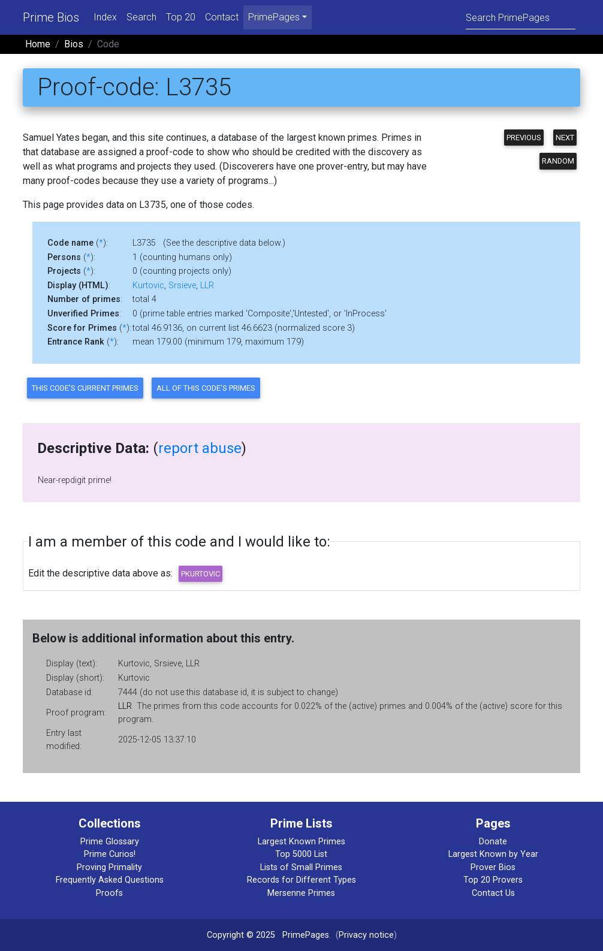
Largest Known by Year (493, 854)
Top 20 (180, 17)
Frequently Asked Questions (110, 880)
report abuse (200, 448)
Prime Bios (51, 17)
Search (141, 17)
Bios (73, 44)
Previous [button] (523, 137)
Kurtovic (148, 285)
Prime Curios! (109, 854)
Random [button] (558, 160)
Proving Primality (109, 867)
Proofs (109, 893)
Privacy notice (366, 935)
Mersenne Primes (301, 893)
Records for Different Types (301, 880)
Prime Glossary (109, 842)
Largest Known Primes (301, 842)
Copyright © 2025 (241, 935)
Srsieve (182, 285)
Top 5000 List (301, 854)
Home (37, 44)
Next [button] (565, 137)
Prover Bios (493, 867)
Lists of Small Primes (301, 867)
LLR (207, 285)
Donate (493, 842)
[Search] (520, 17)
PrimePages (305, 935)
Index (105, 17)
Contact (222, 17)
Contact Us (493, 893)
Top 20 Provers (493, 880)
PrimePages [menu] (274, 17)
